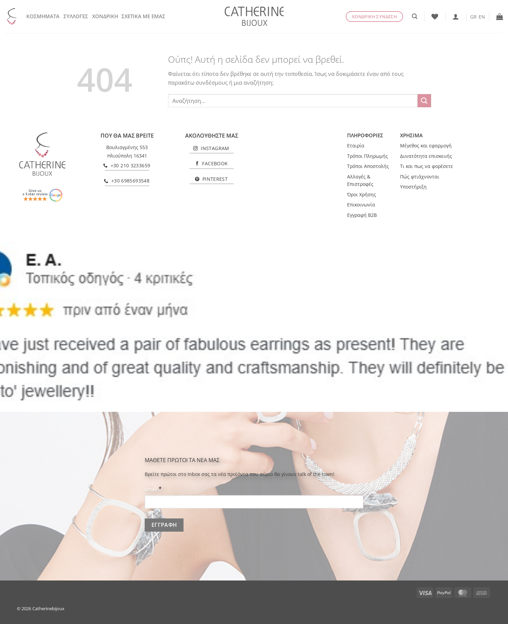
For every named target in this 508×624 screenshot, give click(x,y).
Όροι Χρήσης (361, 194)
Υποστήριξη (413, 186)
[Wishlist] (434, 16)
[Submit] (424, 100)
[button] (414, 16)
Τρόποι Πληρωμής (367, 156)
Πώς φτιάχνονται (419, 176)
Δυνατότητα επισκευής (426, 156)
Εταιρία (355, 145)
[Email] (254, 502)
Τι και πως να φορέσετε (426, 166)
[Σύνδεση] (455, 16)
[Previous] (18, 326)
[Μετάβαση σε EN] (482, 16)
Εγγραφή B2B (362, 215)
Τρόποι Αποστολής (368, 166)
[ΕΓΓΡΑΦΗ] (164, 525)
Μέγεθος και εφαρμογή (426, 145)
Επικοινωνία (361, 204)
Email (153, 488)
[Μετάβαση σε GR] (473, 16)
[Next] (489, 326)
